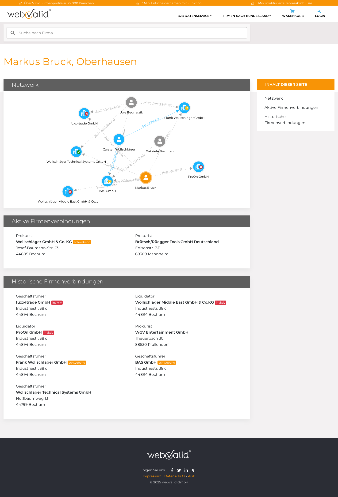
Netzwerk (274, 98)
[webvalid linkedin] (187, 470)
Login (320, 14)
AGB (192, 476)
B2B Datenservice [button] (193, 16)
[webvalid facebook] (173, 470)
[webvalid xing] (193, 470)
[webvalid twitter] (180, 470)
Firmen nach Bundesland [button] (246, 16)
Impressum (152, 476)
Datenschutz (174, 476)
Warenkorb (293, 14)
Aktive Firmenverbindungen (291, 107)
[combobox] (127, 32)
